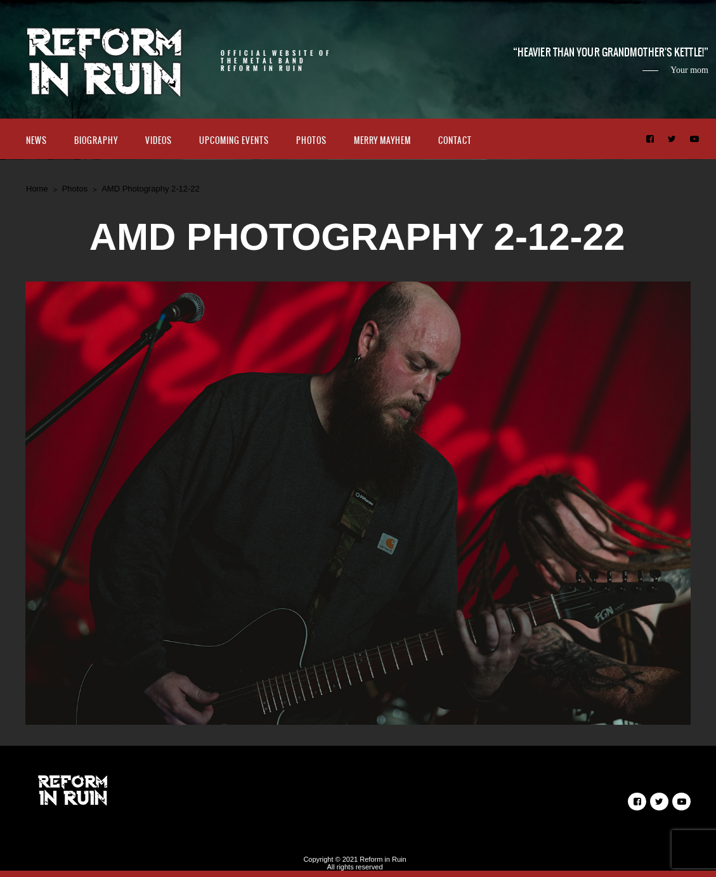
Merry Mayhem (382, 140)
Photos (311, 140)
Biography (96, 140)
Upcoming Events (234, 140)
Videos (158, 140)
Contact (455, 140)
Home (37, 188)
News (36, 140)
